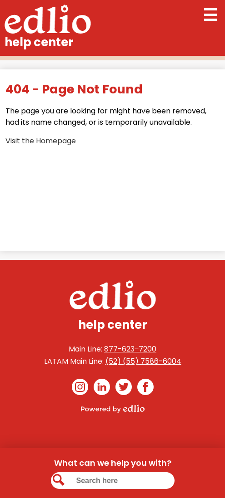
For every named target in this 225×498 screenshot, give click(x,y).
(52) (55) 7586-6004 (143, 361)
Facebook (145, 388)
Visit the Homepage (40, 141)
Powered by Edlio (113, 408)
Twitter (123, 388)
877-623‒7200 (130, 349)
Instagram (80, 388)
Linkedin (102, 388)
